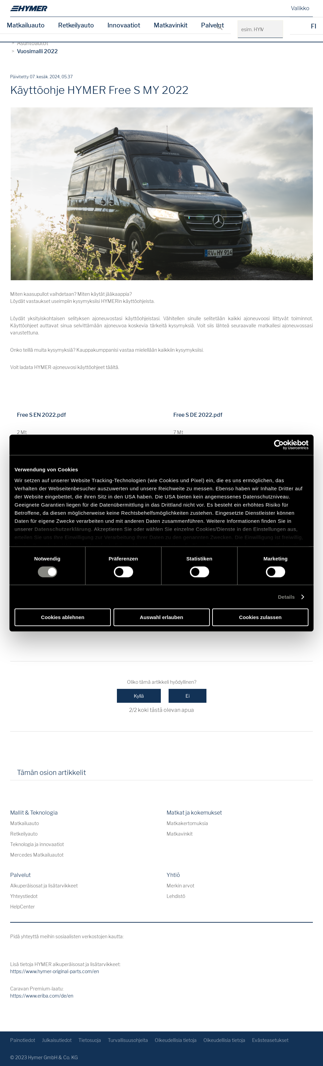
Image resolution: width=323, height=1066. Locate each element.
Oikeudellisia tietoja (176, 1040)
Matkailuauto (26, 25)
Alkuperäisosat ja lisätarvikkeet (44, 885)
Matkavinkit (171, 25)
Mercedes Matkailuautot (37, 855)
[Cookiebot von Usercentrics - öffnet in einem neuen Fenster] (278, 445)
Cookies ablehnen (62, 617)
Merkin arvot (180, 885)
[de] (28, 8)
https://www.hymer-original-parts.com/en (54, 971)
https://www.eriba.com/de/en (41, 996)
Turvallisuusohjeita (128, 1040)
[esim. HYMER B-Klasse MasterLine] (274, 29)
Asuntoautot (32, 43)
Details (286, 597)
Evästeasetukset (270, 1040)
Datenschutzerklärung (62, 529)
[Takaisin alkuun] (307, 1015)
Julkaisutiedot (57, 1040)
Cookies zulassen (260, 617)
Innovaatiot (123, 25)
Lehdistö (176, 896)
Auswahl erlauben (161, 617)
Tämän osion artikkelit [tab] (51, 772)
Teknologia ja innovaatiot (37, 844)
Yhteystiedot (24, 896)
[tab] (100, 775)
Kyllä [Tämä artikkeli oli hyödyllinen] (139, 696)
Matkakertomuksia (187, 823)
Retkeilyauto (76, 25)
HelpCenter (22, 906)
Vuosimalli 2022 (37, 51)
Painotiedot (22, 1040)
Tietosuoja (89, 1040)
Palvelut (212, 25)
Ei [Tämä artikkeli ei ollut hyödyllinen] (187, 696)
